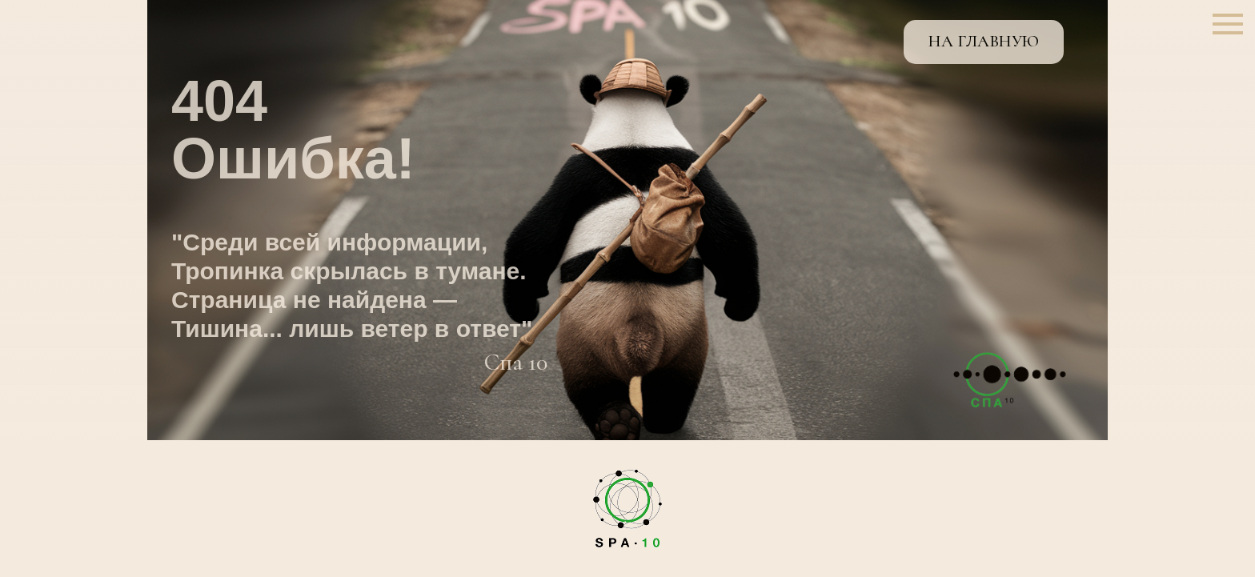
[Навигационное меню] (1228, 24)
